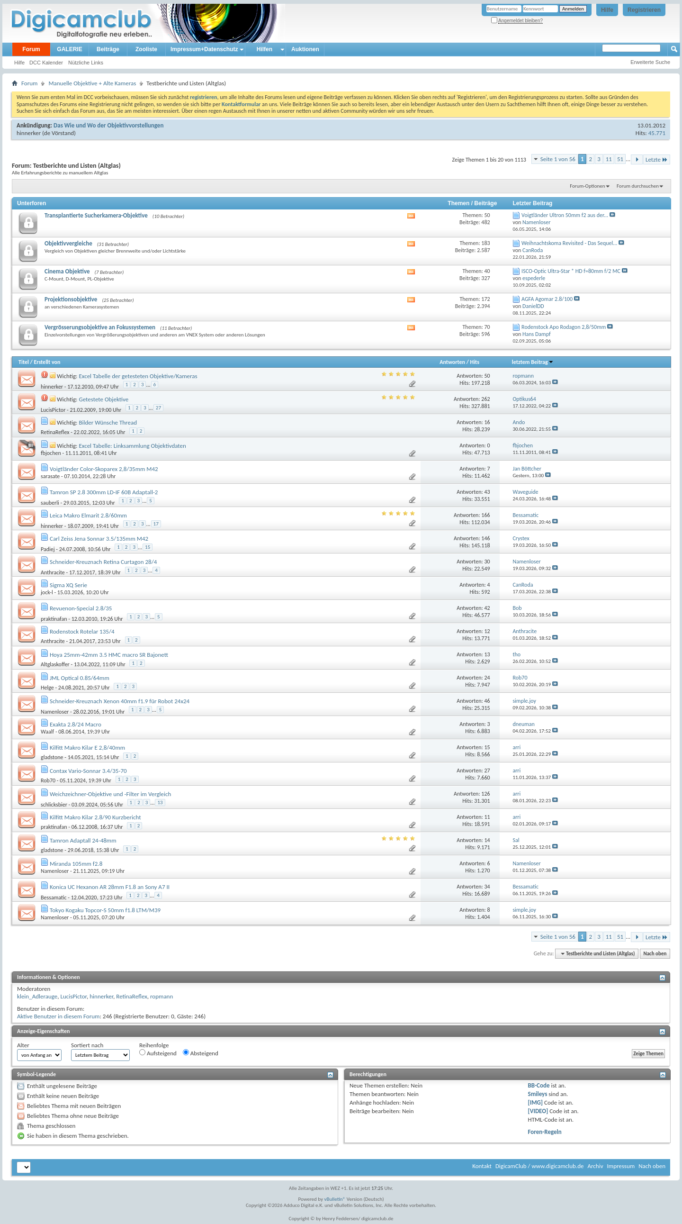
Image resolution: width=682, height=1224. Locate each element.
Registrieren (644, 10)
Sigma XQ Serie (68, 585)
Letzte (657, 159)
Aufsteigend (158, 1053)
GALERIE (69, 49)
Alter (23, 1045)
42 (487, 608)
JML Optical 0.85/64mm (79, 677)
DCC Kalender (46, 62)
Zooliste (146, 49)
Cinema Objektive (67, 271)
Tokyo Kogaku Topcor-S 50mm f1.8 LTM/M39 (105, 910)
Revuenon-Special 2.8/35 (81, 608)
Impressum (621, 1166)
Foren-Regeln (545, 1131)
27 (158, 408)
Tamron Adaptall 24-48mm (83, 840)
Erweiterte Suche (650, 62)
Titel (23, 362)
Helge (47, 687)
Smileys (537, 1093)
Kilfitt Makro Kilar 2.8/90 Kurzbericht (95, 817)
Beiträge (108, 49)
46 (487, 701)
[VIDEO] (538, 1111)
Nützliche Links (85, 62)
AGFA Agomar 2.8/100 (547, 299)
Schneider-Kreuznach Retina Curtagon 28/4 (103, 561)
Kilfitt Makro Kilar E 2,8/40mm (87, 747)
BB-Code (539, 1085)
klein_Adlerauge (37, 996)
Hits (474, 362)
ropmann (161, 996)
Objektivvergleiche (68, 243)
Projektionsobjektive (71, 299)
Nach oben (654, 954)
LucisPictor (53, 410)
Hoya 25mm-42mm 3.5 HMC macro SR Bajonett (109, 654)
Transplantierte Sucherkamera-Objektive (96, 215)
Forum (31, 49)
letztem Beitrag (533, 362)
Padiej (48, 549)
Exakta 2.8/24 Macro (75, 724)
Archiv (595, 1166)
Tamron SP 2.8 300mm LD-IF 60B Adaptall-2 (104, 492)
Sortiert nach (87, 1045)
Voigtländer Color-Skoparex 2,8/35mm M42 (104, 468)
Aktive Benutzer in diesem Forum (58, 1016)
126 (485, 793)
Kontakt (482, 1166)
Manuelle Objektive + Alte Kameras (92, 83)
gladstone (52, 757)
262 (485, 399)
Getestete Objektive (103, 399)
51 (620, 159)
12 (487, 631)
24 (487, 677)
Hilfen (264, 49)
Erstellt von (47, 362)
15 (147, 547)
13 (487, 654)
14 (487, 840)
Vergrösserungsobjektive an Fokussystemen (100, 327)
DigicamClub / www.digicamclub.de (539, 1166)
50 (487, 375)
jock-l (47, 592)
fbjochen (51, 453)
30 (487, 561)
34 (487, 886)
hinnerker (29, 132)
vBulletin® (335, 1199)
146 (485, 538)
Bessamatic (54, 897)
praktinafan (54, 619)
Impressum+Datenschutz (204, 49)
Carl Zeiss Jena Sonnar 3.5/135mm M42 (99, 538)
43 (487, 492)
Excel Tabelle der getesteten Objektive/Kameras (138, 376)
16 (487, 422)
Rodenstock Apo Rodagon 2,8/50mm (563, 327)
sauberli (50, 502)
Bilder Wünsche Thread (108, 422)
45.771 (656, 132)
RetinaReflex (55, 432)
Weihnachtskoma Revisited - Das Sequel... (569, 243)
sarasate (50, 476)
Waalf (47, 731)
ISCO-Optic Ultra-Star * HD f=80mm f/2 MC (570, 271)
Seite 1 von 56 (557, 159)
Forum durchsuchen (638, 186)
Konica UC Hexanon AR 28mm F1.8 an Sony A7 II (110, 886)
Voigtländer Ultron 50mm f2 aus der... (564, 215)
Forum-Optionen (587, 186)
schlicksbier (54, 804)
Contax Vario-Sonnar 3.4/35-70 (88, 770)
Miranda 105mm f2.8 (76, 863)
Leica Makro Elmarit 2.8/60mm (88, 515)
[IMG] (535, 1102)
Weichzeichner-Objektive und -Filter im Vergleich (110, 794)
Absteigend (200, 1053)
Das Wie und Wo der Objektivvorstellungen (108, 125)
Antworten (452, 362)
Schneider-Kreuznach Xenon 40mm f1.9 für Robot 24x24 (119, 701)
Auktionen (305, 49)
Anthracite (53, 572)
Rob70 (48, 780)
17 (156, 524)
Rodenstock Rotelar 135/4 (82, 631)
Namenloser (55, 711)
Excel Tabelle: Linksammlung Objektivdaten (132, 445)
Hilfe (607, 10)
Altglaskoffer (55, 664)
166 (485, 515)
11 (609, 159)
